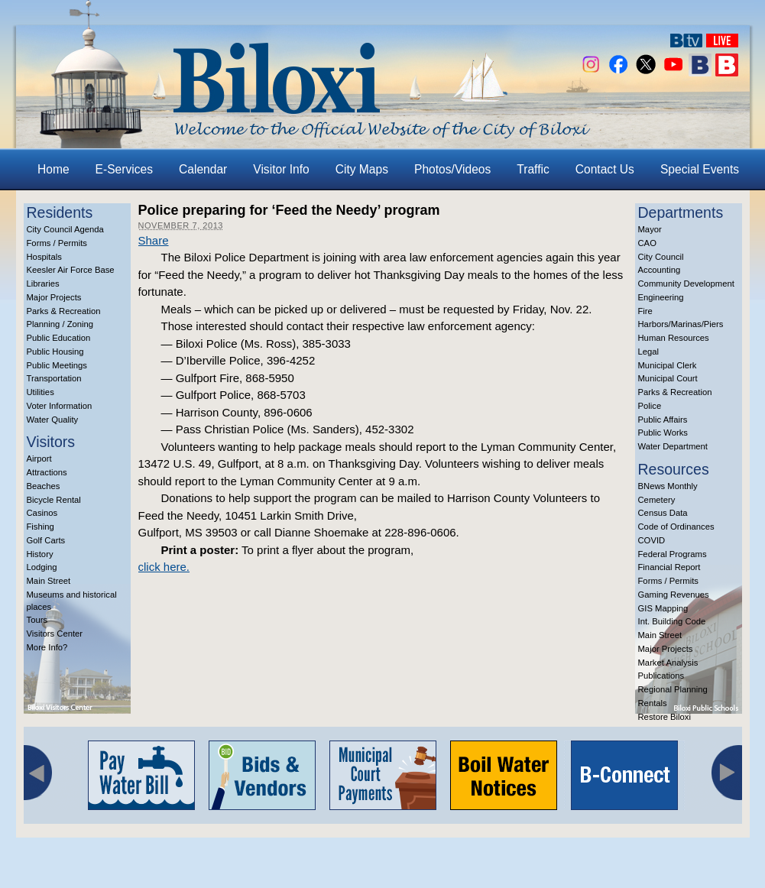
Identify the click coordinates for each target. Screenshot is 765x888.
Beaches (43, 486)
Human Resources (673, 337)
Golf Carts (46, 540)
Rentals (652, 703)
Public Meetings (57, 365)
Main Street (49, 580)
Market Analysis (668, 662)
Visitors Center (55, 633)
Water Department (673, 446)
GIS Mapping (663, 608)
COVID (652, 540)
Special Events (699, 169)
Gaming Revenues (673, 594)
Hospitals (44, 256)
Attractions (47, 472)
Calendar (203, 169)
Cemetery (657, 499)
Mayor (650, 229)
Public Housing (55, 351)
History (40, 554)
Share (153, 240)
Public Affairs (663, 419)
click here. (164, 566)
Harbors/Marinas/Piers (681, 324)
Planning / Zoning (60, 324)
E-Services (124, 169)
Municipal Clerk (667, 365)
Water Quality (53, 419)
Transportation (54, 378)
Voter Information (59, 405)
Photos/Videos (452, 169)
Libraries (43, 283)
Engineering (661, 297)
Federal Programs (672, 554)
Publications (661, 675)
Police (650, 405)
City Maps (361, 169)
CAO (647, 243)
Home (53, 169)
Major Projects (54, 297)
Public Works (663, 432)
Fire (645, 311)
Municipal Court (668, 378)
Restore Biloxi (664, 716)
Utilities (40, 392)
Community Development (686, 283)
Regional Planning (673, 689)
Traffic (533, 169)
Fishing (40, 526)
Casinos (42, 512)
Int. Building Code (672, 621)
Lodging (42, 567)
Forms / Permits (57, 243)
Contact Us (604, 169)
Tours (37, 619)
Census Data (663, 512)
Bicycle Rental (54, 499)
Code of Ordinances (676, 526)
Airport (39, 458)
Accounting (659, 269)
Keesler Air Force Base (71, 269)
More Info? (47, 647)
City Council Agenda (65, 229)
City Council (661, 256)
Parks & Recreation (64, 311)
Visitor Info (281, 169)
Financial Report (669, 567)
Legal (649, 351)
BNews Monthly (668, 486)
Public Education (59, 337)
